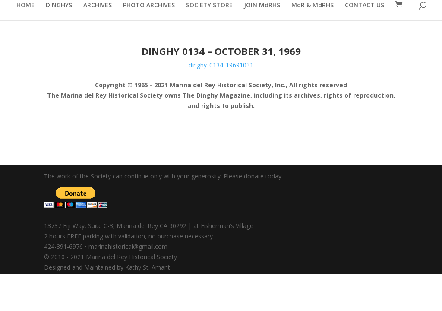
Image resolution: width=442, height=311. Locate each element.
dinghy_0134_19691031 (221, 65)
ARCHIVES (97, 5)
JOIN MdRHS (262, 5)
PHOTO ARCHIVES (149, 5)
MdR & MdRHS (312, 5)
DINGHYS (59, 5)
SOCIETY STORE (209, 5)
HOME (25, 5)
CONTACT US (364, 5)
